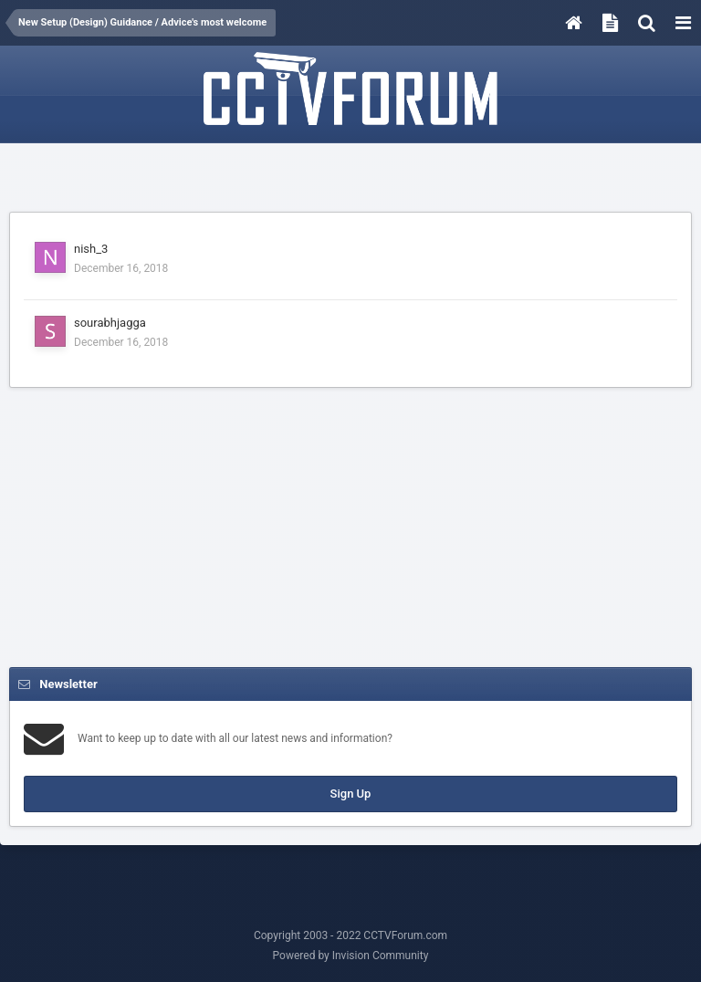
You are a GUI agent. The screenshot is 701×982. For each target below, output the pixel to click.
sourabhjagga (110, 322)
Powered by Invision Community (351, 955)
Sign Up (350, 793)
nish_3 (91, 249)
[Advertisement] (350, 179)
